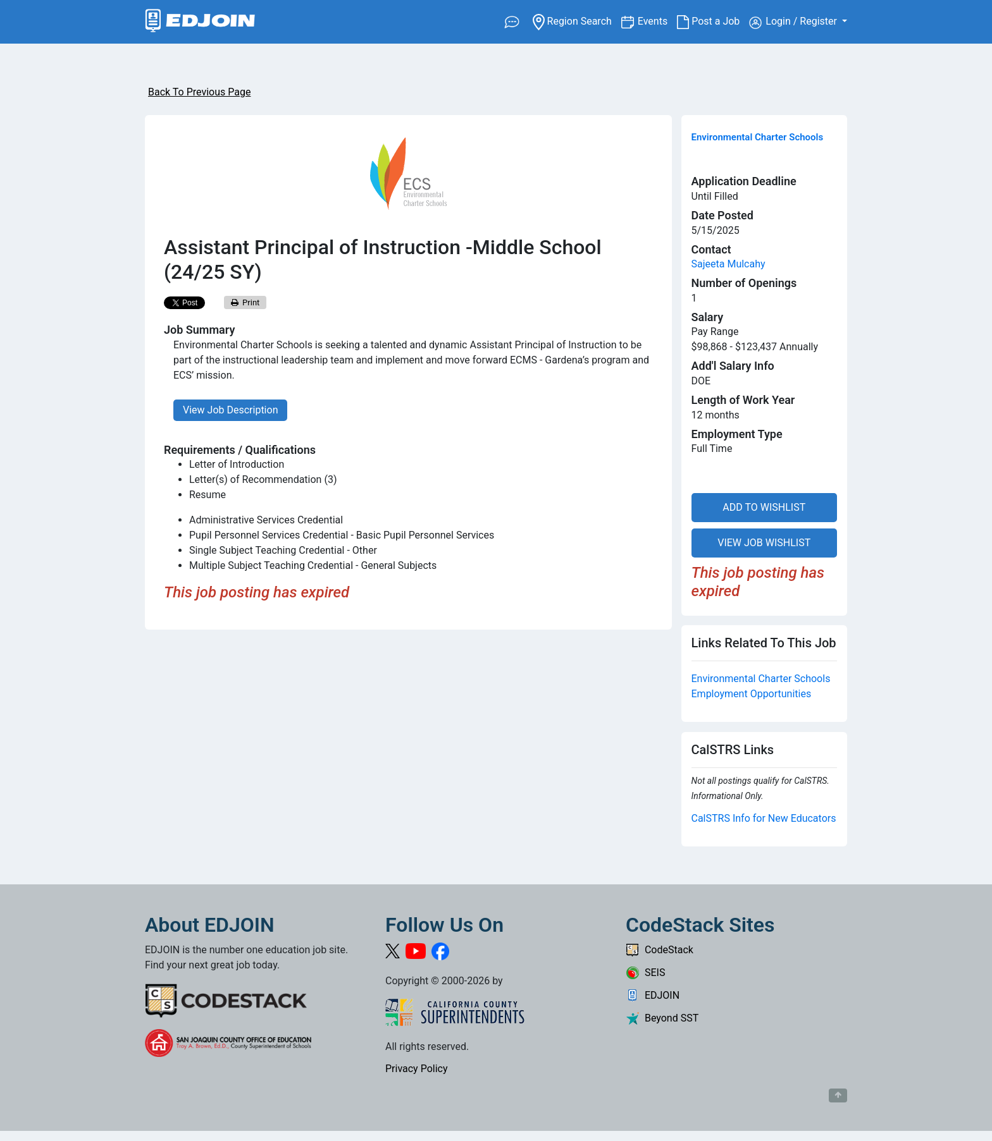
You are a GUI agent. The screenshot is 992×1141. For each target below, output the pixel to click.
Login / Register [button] (794, 22)
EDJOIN (652, 995)
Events (657, 20)
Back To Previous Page (199, 92)
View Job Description (230, 410)
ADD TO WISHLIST (763, 507)
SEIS (645, 973)
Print (245, 302)
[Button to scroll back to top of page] (838, 1095)
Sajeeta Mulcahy (728, 264)
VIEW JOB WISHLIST (763, 543)
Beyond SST (662, 1018)
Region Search (577, 20)
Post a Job (713, 21)
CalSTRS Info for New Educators (763, 818)
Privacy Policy (416, 1069)
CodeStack (659, 950)
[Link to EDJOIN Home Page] (200, 22)
